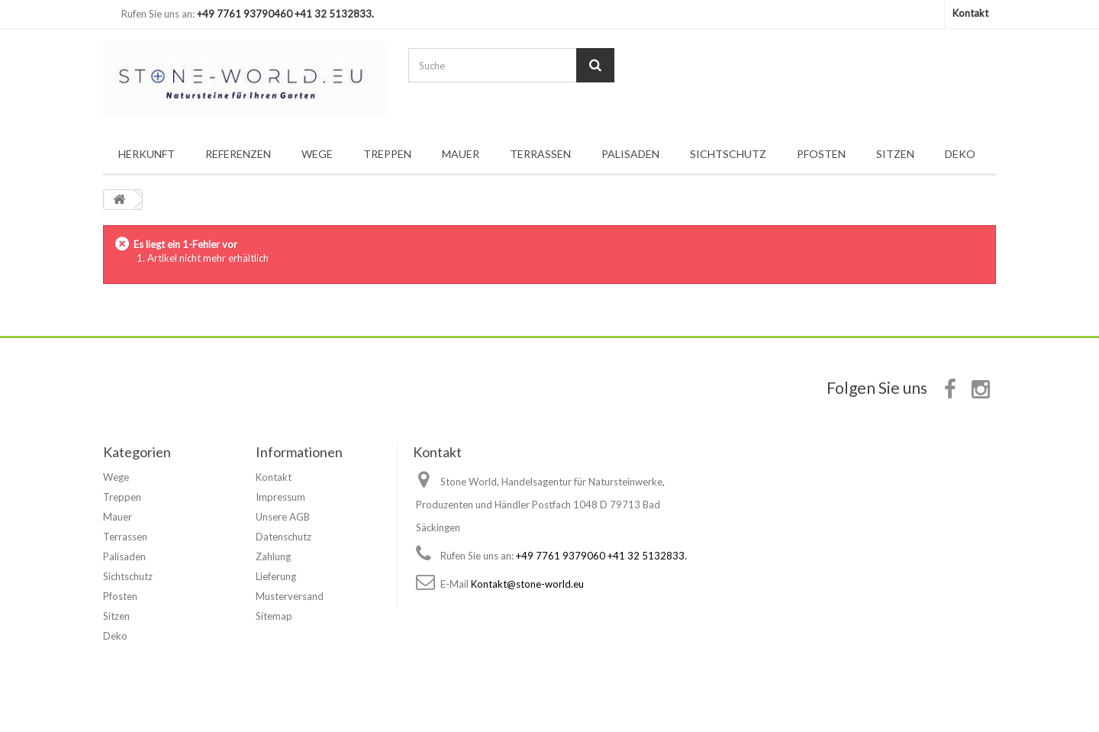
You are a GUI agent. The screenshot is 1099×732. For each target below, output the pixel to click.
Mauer (460, 153)
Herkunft (146, 153)
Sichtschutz (728, 153)
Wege (317, 153)
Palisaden (630, 153)
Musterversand (290, 596)
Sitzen (895, 153)
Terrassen (540, 153)
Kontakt (970, 13)
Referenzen (238, 153)
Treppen (387, 153)
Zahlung (273, 556)
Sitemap (274, 616)
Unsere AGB (283, 517)
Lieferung (276, 576)
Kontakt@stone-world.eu (527, 584)
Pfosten (821, 153)
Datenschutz (283, 536)
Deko (960, 153)
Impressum (280, 497)
